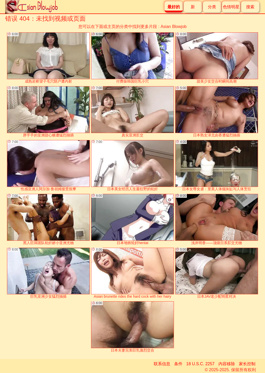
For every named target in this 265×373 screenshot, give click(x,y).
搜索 (250, 7)
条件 (178, 364)
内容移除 (226, 364)
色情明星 (231, 7)
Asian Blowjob (173, 26)
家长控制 (247, 364)
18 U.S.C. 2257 (200, 364)
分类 (212, 7)
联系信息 (162, 364)
